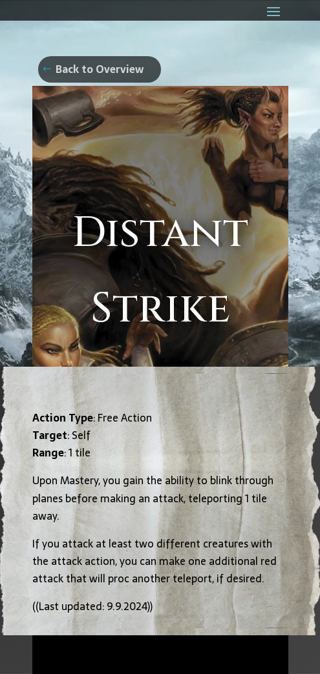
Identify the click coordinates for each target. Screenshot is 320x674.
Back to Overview (100, 69)
